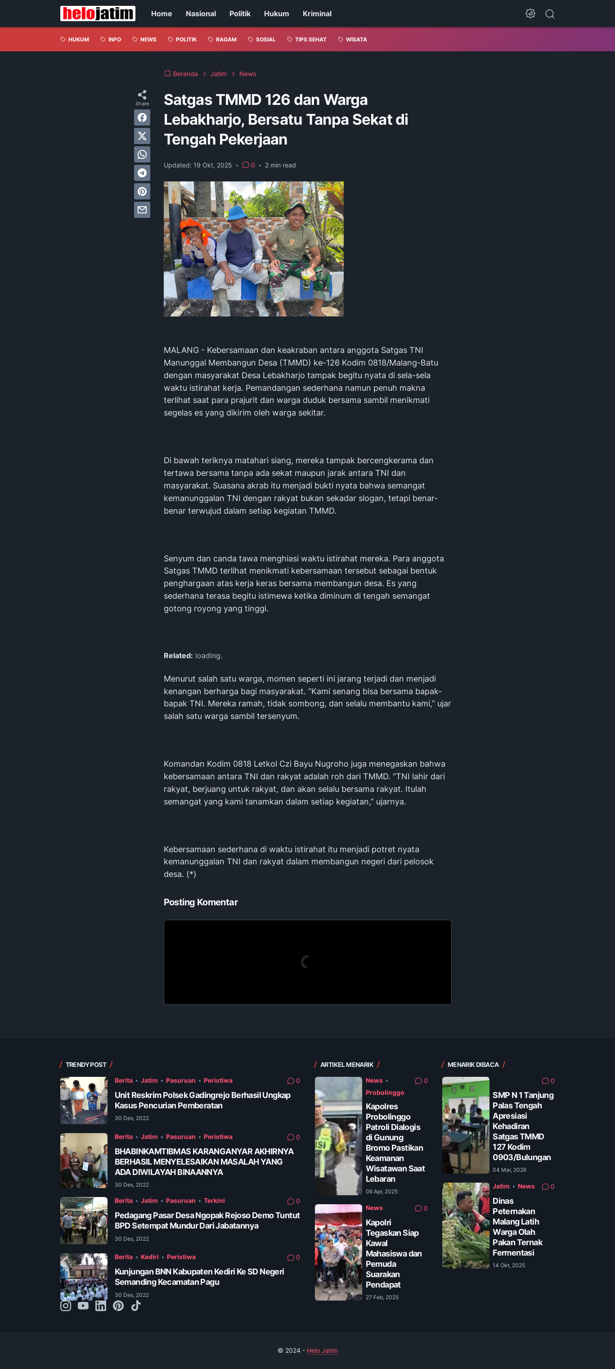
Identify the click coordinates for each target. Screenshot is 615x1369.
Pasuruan (181, 1080)
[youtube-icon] (83, 1306)
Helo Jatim (322, 1350)
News (374, 1080)
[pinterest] (142, 191)
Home (161, 13)
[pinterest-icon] (118, 1306)
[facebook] (142, 117)
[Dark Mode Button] (530, 13)
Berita (124, 1080)
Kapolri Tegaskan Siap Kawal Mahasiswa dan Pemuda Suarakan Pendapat (394, 1253)
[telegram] (142, 173)
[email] (142, 210)
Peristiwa (218, 1080)
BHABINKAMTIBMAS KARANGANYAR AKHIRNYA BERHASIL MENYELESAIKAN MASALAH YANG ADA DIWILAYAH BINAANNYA (204, 1162)
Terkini (214, 1200)
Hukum (276, 13)
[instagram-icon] (65, 1306)
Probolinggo (385, 1092)
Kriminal (317, 13)
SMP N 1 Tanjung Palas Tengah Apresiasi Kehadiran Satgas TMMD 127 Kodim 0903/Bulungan (523, 1126)
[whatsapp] (142, 154)
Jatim (149, 1080)
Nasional (201, 13)
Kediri (150, 1257)
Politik (240, 13)
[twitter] (142, 136)
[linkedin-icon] (100, 1306)
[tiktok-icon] (135, 1306)
